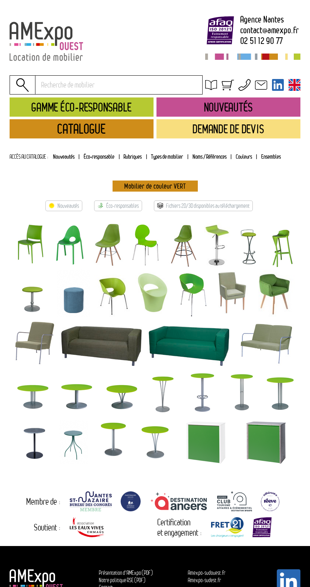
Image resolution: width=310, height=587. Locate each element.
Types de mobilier (167, 156)
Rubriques (133, 156)
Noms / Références (210, 156)
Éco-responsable (99, 156)
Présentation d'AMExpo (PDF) (126, 572)
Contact (220, 117)
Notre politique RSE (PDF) (122, 580)
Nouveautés (64, 156)
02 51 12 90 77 (261, 41)
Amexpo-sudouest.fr (206, 572)
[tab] (133, 156)
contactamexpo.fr (269, 30)
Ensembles (271, 156)
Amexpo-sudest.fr (204, 580)
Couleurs (244, 156)
